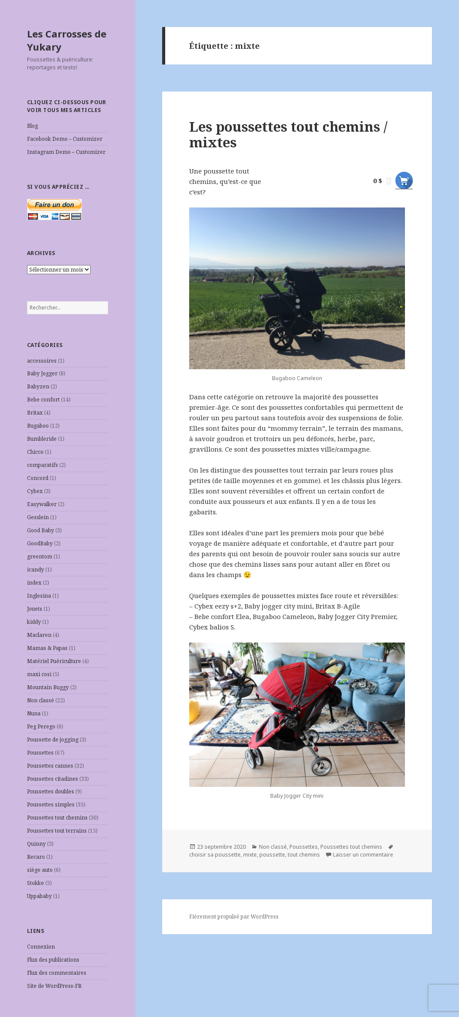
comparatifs (42, 465)
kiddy (34, 622)
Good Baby (40, 530)
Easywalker (42, 504)
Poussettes (40, 752)
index (34, 582)
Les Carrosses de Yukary (66, 40)
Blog (32, 125)
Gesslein (38, 517)
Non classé (40, 700)
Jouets (34, 608)
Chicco (35, 452)
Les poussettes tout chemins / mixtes (288, 134)
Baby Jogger (42, 373)
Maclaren (39, 635)
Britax (35, 412)
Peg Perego (41, 726)
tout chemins (304, 854)
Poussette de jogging (52, 739)
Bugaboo (38, 425)
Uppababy (39, 896)
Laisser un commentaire (363, 854)
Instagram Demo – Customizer (66, 152)
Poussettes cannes (50, 765)
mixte (250, 854)
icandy (35, 569)
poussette (272, 854)
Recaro (36, 857)
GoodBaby (40, 543)
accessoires (42, 360)
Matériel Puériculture (54, 661)
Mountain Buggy (48, 687)
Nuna (34, 713)
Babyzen (38, 386)
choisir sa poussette (215, 854)
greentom (39, 556)
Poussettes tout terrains (57, 830)
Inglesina (39, 595)
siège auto (40, 870)
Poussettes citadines (52, 778)
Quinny (36, 843)
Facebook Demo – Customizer (64, 139)
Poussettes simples (51, 804)
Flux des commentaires (56, 972)
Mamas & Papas (47, 648)
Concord (37, 478)
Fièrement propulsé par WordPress (234, 916)
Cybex (35, 491)
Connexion (41, 946)
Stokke (35, 883)
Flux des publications (53, 959)
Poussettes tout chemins (57, 817)
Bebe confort (43, 399)
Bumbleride (42, 438)
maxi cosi (39, 674)
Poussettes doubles (50, 791)
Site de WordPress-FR (54, 986)
